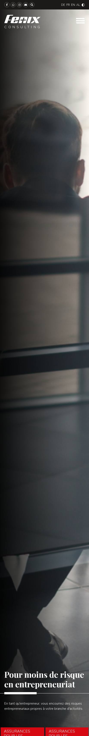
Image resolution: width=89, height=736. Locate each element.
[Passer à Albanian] (78, 5)
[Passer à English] (73, 5)
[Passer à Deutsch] (63, 5)
